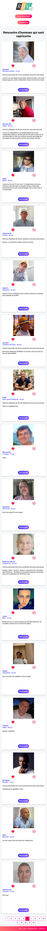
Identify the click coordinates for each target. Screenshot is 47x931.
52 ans (12, 837)
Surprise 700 (6, 124)
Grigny (4, 126)
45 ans (22, 399)
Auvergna (5, 69)
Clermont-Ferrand (8, 71)
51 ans (12, 454)
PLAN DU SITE (32, 928)
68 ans (19, 345)
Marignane (6, 290)
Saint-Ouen (6, 509)
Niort (4, 618)
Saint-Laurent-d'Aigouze (10, 399)
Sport (4, 835)
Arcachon (5, 891)
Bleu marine (6, 452)
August (4, 671)
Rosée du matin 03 (8, 562)
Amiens (5, 235)
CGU (24, 928)
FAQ (20, 928)
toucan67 (5, 343)
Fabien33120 (6, 890)
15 (33, 923)
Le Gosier (5, 454)
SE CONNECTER (23, 22)
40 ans (10, 180)
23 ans (9, 618)
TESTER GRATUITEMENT (23, 16)
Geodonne (5, 507)
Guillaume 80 (6, 233)
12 (21, 923)
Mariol (4, 180)
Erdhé (4, 179)
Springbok (5, 780)
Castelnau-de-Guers (9, 345)
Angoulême (6, 673)
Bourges (5, 782)
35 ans (13, 290)
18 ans (12, 891)
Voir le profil (23, 90)
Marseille (5, 837)
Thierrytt (5, 726)
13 (25, 923)
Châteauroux (6, 563)
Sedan (4, 727)
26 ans (13, 673)
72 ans (17, 71)
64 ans (14, 563)
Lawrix (4, 616)
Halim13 (5, 288)
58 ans (10, 727)
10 (43, 919)
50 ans (10, 126)
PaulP (4, 397)
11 (17, 923)
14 (29, 923)
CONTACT (42, 928)
